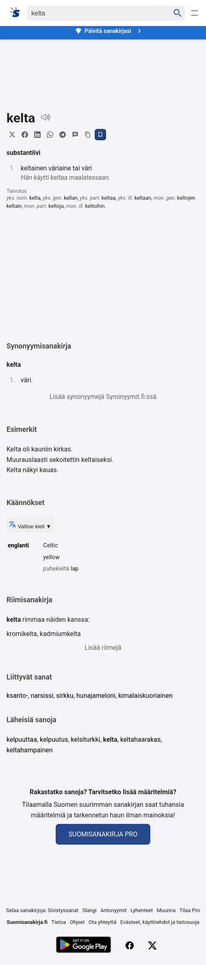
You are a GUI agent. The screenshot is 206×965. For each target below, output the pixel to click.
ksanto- (17, 695)
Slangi (89, 910)
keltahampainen (30, 750)
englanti (18, 545)
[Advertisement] (103, 68)
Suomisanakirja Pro (103, 834)
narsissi (42, 695)
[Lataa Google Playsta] (83, 945)
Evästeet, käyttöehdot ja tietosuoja (159, 922)
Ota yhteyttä (103, 922)
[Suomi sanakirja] (17, 12)
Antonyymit (113, 910)
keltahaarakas (140, 739)
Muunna (166, 910)
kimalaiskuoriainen (145, 695)
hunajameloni (95, 695)
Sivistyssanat (63, 910)
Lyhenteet (141, 910)
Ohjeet (77, 922)
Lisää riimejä (103, 647)
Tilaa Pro (189, 910)
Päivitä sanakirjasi (109, 31)
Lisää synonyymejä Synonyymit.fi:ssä (103, 397)
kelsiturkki (85, 739)
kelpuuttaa (22, 739)
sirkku (65, 695)
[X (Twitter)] (152, 945)
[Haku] (91, 13)
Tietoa (58, 922)
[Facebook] (129, 945)
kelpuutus (54, 739)
